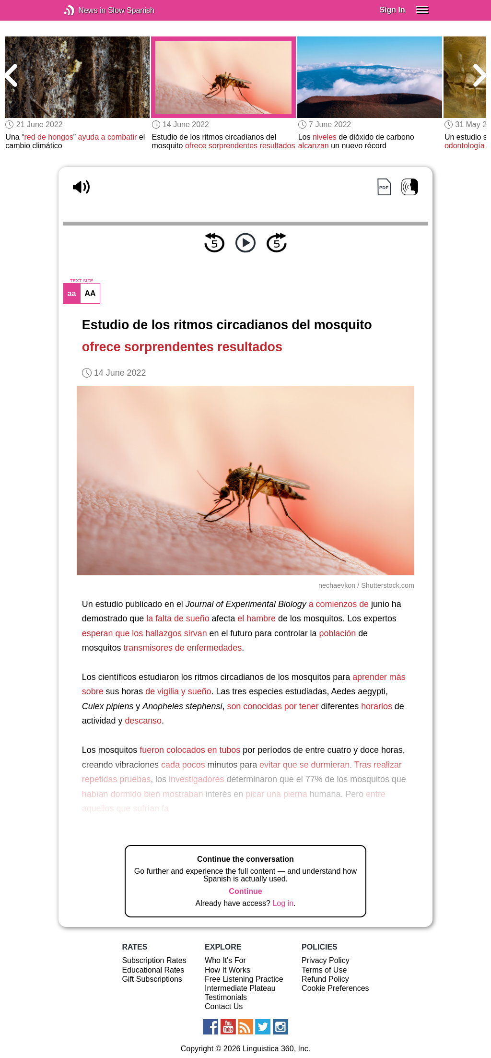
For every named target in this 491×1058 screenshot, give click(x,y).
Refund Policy (325, 979)
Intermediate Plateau (240, 988)
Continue (245, 891)
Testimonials (226, 997)
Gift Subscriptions (152, 979)
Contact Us (224, 1006)
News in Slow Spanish (84, 10)
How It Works (227, 970)
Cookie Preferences (335, 988)
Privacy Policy (326, 960)
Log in (282, 903)
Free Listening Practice (244, 979)
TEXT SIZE (81, 280)
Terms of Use (324, 970)
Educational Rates (153, 970)
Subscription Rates (154, 960)
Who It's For (225, 960)
